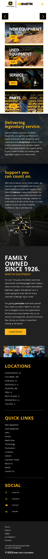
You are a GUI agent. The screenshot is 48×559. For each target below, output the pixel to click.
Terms (7, 534)
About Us (9, 464)
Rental (7, 467)
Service (8, 436)
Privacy (8, 530)
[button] (5, 16)
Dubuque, (11, 381)
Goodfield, (11, 385)
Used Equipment (12, 429)
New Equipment (12, 425)
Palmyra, (11, 388)
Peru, (8, 392)
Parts (7, 433)
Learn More (15, 331)
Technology (10, 444)
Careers (8, 456)
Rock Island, (12, 396)
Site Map (8, 540)
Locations (9, 452)
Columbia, (12, 377)
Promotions (10, 448)
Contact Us (9, 471)
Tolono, (10, 404)
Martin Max (10, 440)
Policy (7, 527)
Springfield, (12, 400)
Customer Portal (12, 460)
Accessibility (10, 537)
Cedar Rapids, (13, 373)
